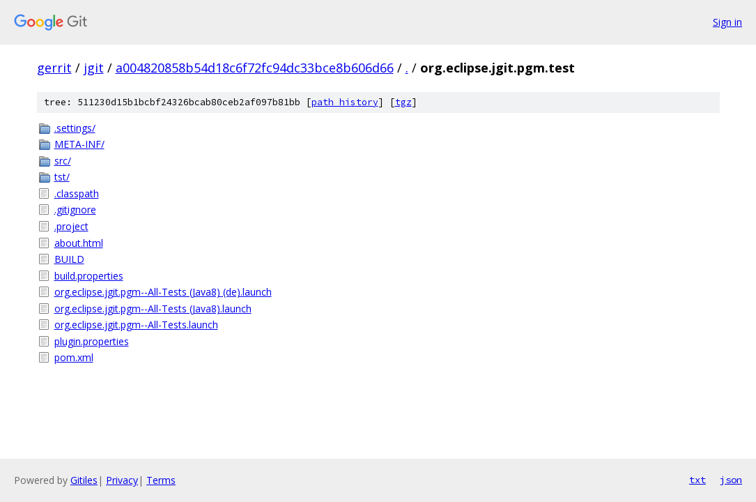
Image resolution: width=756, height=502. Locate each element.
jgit (94, 67)
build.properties (88, 275)
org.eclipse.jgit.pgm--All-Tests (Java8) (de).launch (163, 291)
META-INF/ (79, 144)
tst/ (62, 176)
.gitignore (75, 209)
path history (344, 102)
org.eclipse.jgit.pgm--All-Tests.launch (136, 324)
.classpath (76, 193)
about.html (78, 243)
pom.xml (73, 357)
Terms (161, 480)
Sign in (727, 22)
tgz (403, 102)
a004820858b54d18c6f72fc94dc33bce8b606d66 (255, 67)
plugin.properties (91, 341)
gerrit (54, 67)
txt (697, 479)
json (731, 479)
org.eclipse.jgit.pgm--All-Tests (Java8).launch (153, 308)
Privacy (122, 480)
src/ (62, 160)
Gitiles (84, 480)
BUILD (69, 259)
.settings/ (74, 128)
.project (71, 226)
